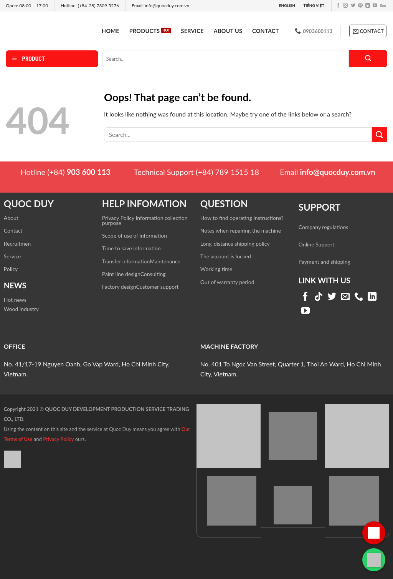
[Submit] (368, 58)
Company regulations (323, 227)
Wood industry (21, 309)
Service (192, 31)
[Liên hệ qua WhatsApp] (373, 559)
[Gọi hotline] (373, 532)
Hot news (15, 299)
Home (110, 31)
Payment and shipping (324, 261)
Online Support (316, 244)
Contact (265, 31)
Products (144, 31)
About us (228, 31)
